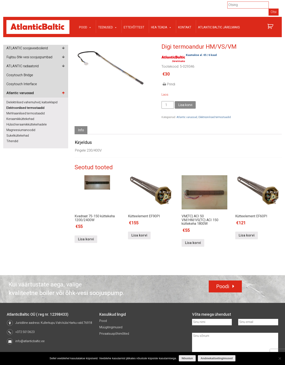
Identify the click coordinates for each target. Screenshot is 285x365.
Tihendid (12, 141)
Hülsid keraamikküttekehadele (26, 124)
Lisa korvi (185, 105)
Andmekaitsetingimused (217, 358)
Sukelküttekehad (17, 135)
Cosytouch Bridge (19, 75)
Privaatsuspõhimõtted (114, 333)
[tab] (81, 130)
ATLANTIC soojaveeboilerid (27, 48)
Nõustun (187, 358)
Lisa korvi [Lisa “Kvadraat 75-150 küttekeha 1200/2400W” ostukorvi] (86, 239)
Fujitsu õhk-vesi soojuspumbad (29, 57)
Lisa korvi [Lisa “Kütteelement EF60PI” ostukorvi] (246, 235)
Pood (85, 27)
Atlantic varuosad (20, 93)
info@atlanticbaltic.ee (30, 341)
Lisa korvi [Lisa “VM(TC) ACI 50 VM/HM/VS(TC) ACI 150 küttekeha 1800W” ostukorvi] (193, 242)
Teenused (107, 27)
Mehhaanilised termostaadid (25, 113)
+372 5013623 (25, 332)
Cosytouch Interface (21, 84)
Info (81, 130)
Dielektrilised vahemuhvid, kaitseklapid (31, 102)
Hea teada (161, 27)
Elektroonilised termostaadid (25, 108)
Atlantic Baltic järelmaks (219, 27)
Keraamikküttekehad (20, 119)
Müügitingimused (110, 327)
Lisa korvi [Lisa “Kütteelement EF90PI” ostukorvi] (139, 235)
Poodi (222, 286)
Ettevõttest (134, 27)
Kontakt (184, 27)
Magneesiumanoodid (20, 130)
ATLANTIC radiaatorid (22, 66)
